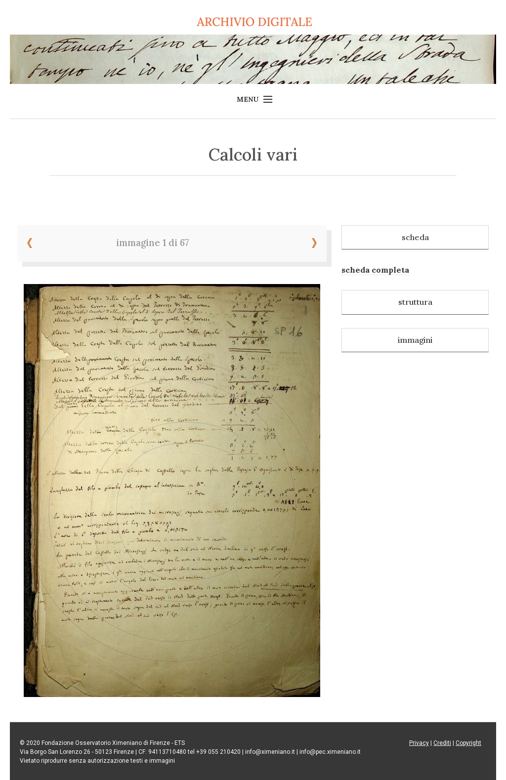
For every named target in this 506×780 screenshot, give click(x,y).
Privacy (419, 742)
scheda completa (375, 270)
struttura (415, 302)
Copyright (468, 742)
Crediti (442, 742)
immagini (415, 340)
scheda (415, 237)
